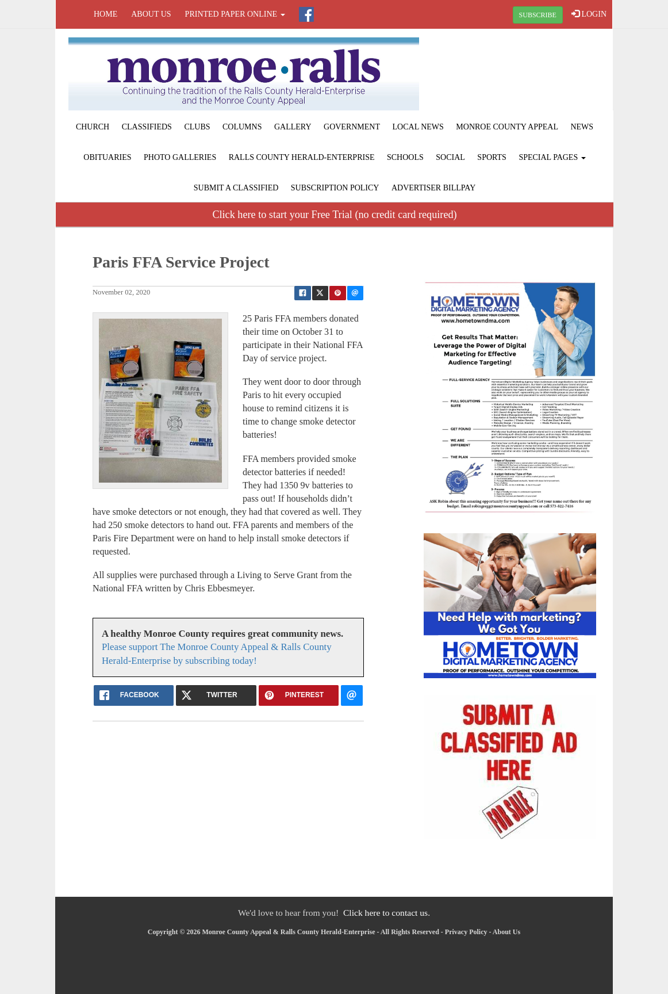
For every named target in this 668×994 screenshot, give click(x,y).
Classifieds (147, 127)
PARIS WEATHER (519, 71)
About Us (151, 14)
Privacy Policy (466, 932)
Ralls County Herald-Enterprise (302, 157)
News (581, 127)
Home (105, 14)
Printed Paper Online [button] (235, 14)
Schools (405, 157)
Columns (242, 127)
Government (352, 127)
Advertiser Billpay (433, 187)
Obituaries (107, 157)
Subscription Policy (335, 187)
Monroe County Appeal (507, 127)
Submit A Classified (236, 187)
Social (450, 157)
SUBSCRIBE (537, 15)
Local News (418, 127)
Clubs (197, 127)
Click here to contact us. (386, 912)
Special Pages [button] (552, 157)
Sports (491, 157)
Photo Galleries (180, 157)
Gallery (293, 127)
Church (92, 127)
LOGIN (588, 13)
